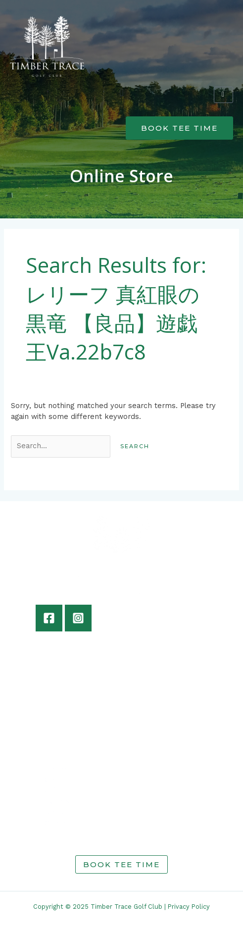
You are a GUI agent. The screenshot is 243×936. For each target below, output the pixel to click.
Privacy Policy (189, 906)
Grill (52, 790)
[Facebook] (49, 618)
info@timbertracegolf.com (61, 740)
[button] (121, 93)
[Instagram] (78, 618)
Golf (52, 779)
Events (57, 801)
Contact (59, 823)
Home (55, 768)
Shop (54, 812)
